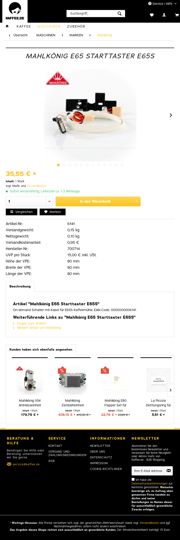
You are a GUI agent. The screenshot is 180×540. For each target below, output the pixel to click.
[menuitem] (95, 13)
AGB (51, 461)
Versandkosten (36, 186)
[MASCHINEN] (49, 26)
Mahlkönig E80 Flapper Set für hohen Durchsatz (115, 403)
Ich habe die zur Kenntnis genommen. (152, 494)
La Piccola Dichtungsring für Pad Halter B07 (158, 403)
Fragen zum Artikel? (30, 323)
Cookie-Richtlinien (106, 469)
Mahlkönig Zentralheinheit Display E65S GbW (72, 403)
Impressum (99, 463)
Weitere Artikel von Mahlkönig (37, 328)
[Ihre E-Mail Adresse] (148, 470)
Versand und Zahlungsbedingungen (67, 453)
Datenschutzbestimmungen (150, 483)
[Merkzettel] (147, 14)
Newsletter (100, 446)
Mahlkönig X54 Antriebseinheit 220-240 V (30, 403)
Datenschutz (101, 457)
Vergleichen (21, 212)
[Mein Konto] (159, 14)
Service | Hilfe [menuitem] (160, 4)
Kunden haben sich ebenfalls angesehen (40, 349)
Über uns (97, 452)
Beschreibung (20, 286)
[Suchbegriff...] (95, 13)
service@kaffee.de (26, 464)
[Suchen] (119, 13)
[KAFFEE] (23, 26)
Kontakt (55, 446)
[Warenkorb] (172, 14)
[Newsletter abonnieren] (168, 470)
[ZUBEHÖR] (76, 26)
